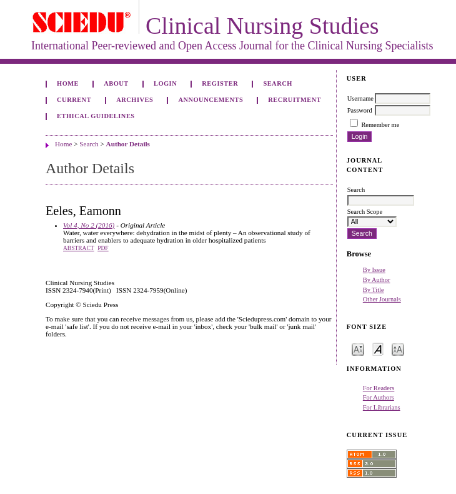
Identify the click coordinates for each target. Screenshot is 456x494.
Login (165, 83)
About (116, 83)
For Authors (378, 397)
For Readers (379, 388)
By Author (376, 279)
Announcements (210, 99)
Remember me (380, 124)
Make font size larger (398, 348)
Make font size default (378, 348)
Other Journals (382, 299)
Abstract (78, 248)
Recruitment (294, 99)
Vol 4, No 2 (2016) (88, 225)
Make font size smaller (358, 348)
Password (359, 110)
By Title (373, 289)
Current (74, 99)
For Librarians (381, 407)
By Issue (374, 269)
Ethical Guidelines (96, 116)
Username (360, 98)
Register (220, 83)
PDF (102, 248)
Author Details (128, 144)
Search (277, 83)
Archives (134, 99)
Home (68, 83)
